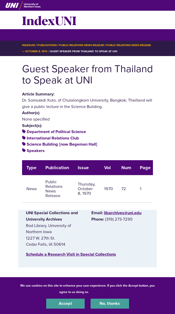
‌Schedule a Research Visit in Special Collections (71, 254)
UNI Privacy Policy (103, 292)
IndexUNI (49, 20)
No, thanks (110, 303)
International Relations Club (53, 138)
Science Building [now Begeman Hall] (62, 144)
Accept (65, 303)
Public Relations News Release (81, 45)
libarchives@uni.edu (122, 212)
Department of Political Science (56, 131)
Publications (46, 45)
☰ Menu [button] (31, 35)
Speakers (36, 150)
